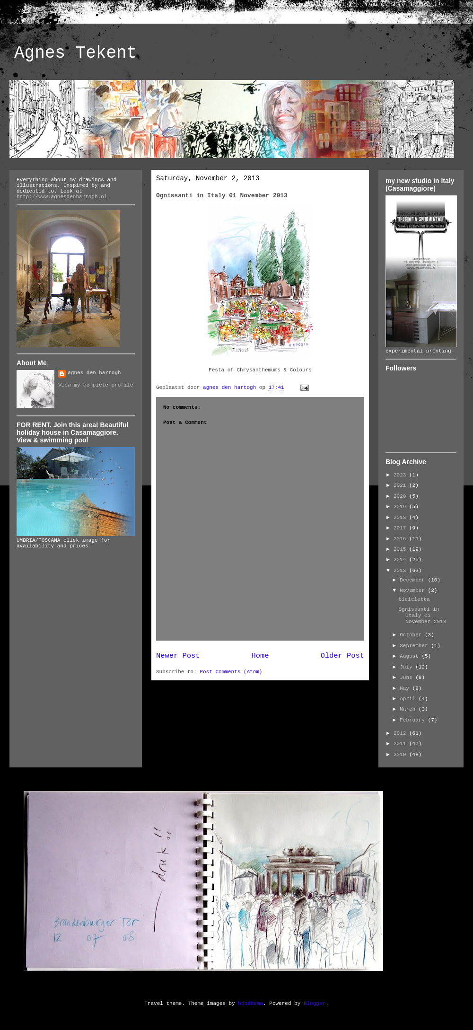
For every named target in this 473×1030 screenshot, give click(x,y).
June (407, 677)
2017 (401, 528)
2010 (401, 754)
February (414, 720)
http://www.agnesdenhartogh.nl (62, 197)
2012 (401, 733)
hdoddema (250, 1003)
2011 (401, 744)
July (407, 667)
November (414, 590)
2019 (401, 507)
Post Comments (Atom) (231, 672)
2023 (401, 475)
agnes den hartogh (94, 373)
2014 (401, 560)
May (406, 688)
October (412, 635)
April (409, 699)
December (414, 580)
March (409, 709)
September (415, 646)
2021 (401, 485)
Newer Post (178, 655)
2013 (401, 570)
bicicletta (413, 599)
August (410, 656)
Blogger (314, 1003)
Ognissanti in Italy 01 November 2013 (422, 616)
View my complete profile (95, 385)
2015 (401, 549)
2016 (401, 539)
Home (260, 655)
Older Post (342, 655)
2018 (401, 517)
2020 (401, 496)
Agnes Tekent (75, 53)
